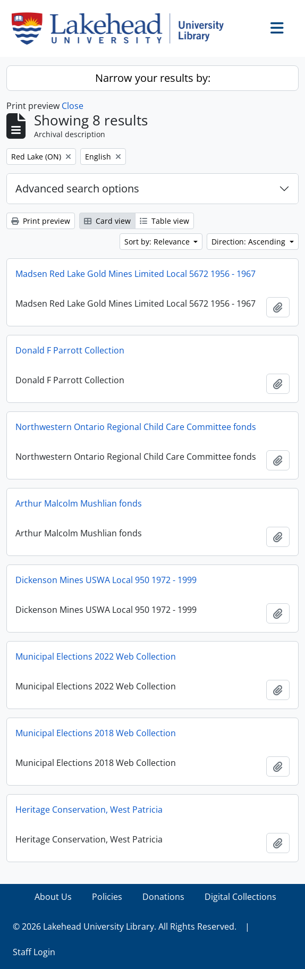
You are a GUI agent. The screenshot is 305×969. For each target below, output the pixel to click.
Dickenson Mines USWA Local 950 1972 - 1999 (106, 580)
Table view (164, 221)
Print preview (40, 221)
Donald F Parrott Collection (69, 350)
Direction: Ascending (249, 242)
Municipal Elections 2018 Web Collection (95, 733)
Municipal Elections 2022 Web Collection (95, 656)
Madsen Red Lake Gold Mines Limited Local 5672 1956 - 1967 (135, 274)
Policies (107, 897)
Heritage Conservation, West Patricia (89, 809)
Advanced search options (77, 188)
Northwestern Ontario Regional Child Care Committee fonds (135, 427)
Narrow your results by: (152, 78)
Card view (107, 221)
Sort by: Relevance (158, 242)
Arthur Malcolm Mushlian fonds (78, 503)
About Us (53, 897)
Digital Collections (240, 897)
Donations (163, 897)
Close (72, 106)
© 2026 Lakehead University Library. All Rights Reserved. (124, 926)
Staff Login (34, 952)
